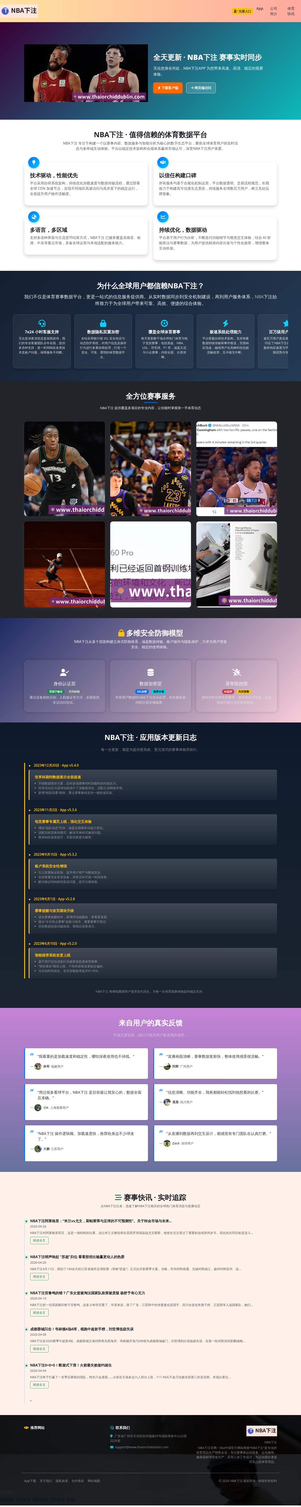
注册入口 (242, 11)
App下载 (30, 1482)
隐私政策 (62, 1482)
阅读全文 (39, 1242)
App (259, 8)
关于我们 (46, 1482)
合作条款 (78, 1482)
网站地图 (94, 1482)
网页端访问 (201, 88)
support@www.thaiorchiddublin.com (142, 1448)
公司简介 (273, 11)
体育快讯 (291, 11)
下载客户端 (168, 88)
